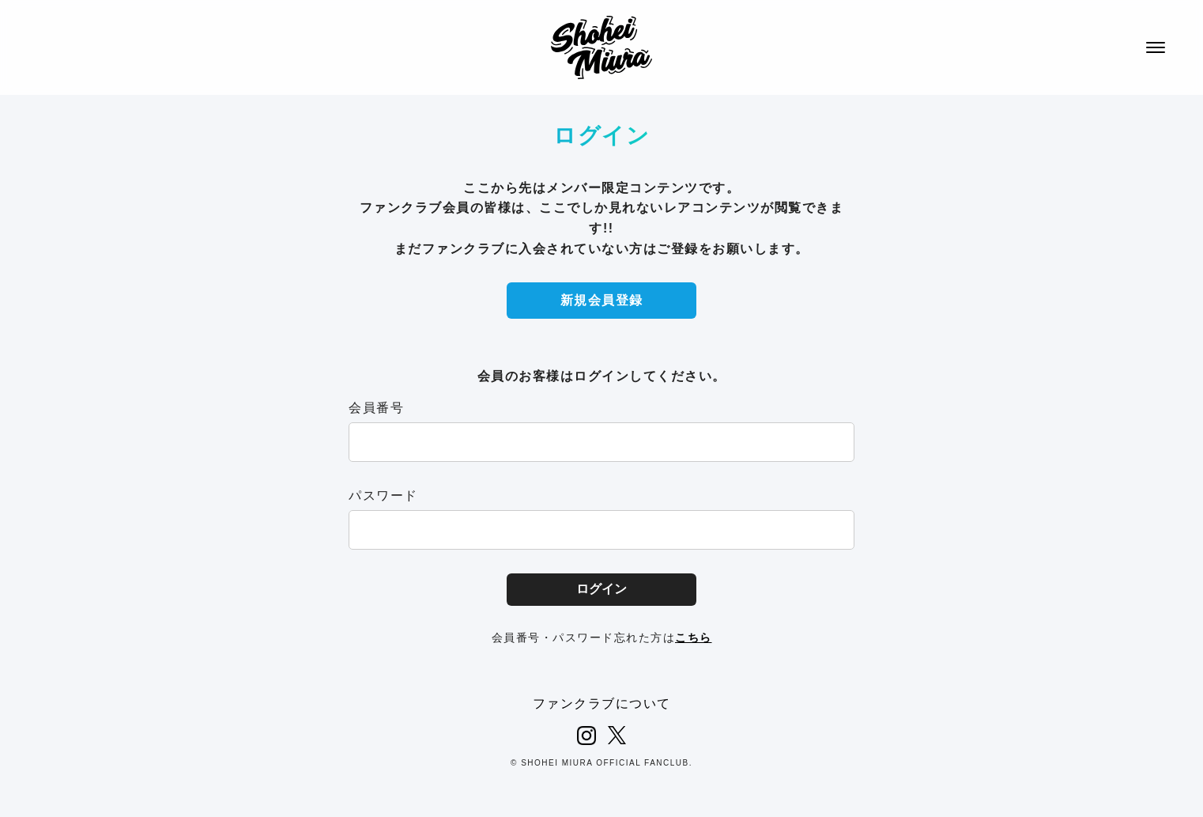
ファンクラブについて (602, 703)
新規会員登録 (601, 300)
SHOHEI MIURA (601, 47)
